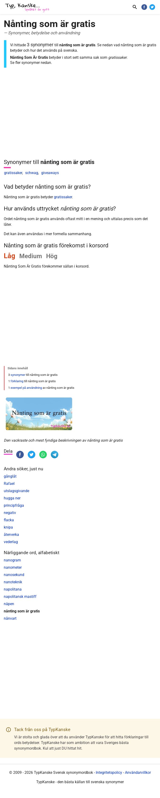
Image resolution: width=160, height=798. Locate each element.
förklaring (17, 381)
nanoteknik (13, 582)
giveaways (50, 173)
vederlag (11, 542)
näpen (9, 604)
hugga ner (12, 498)
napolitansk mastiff (20, 596)
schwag (31, 173)
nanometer (13, 567)
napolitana (13, 589)
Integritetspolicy (109, 772)
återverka (11, 534)
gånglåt (10, 476)
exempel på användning (26, 387)
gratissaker (13, 173)
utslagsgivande (16, 491)
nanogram (12, 560)
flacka (9, 520)
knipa (8, 527)
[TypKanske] (27, 8)
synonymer (18, 375)
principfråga (14, 505)
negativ (10, 512)
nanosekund (14, 574)
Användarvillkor (138, 772)
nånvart (10, 618)
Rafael (9, 483)
